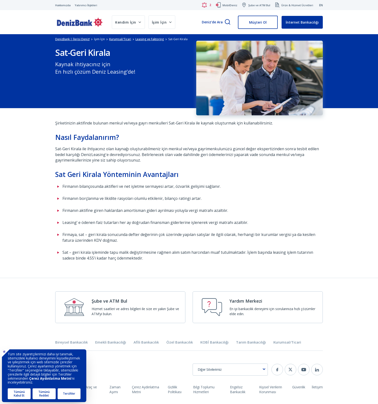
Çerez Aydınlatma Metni (145, 389)
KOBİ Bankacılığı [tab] (214, 342)
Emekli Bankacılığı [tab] (110, 342)
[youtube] (304, 369)
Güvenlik (298, 387)
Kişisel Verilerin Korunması (270, 389)
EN (321, 5)
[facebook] (277, 369)
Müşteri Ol (258, 22)
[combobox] (230, 370)
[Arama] (227, 22)
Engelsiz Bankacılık (237, 389)
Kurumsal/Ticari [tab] (287, 342)
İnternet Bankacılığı (302, 22)
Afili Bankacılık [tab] (146, 342)
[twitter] (290, 369)
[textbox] (230, 369)
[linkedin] (317, 369)
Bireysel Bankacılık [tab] (71, 342)
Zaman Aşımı (115, 389)
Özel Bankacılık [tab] (179, 342)
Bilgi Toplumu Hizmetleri (204, 389)
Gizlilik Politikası (175, 389)
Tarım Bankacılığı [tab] (251, 342)
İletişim (317, 387)
